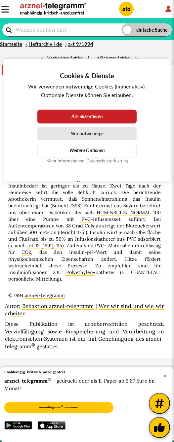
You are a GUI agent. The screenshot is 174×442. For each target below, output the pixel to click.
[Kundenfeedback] (159, 427)
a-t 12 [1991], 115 (44, 246)
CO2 (26, 252)
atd (126, 8)
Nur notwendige (87, 133)
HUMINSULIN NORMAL (124, 213)
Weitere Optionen (87, 150)
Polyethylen (79, 272)
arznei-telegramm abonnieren (58, 407)
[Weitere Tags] (159, 403)
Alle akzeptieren (87, 116)
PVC (86, 219)
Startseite (11, 44)
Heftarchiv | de (45, 44)
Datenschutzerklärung (107, 160)
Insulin (153, 199)
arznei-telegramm (45, 295)
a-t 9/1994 (80, 44)
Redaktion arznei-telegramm (58, 306)
